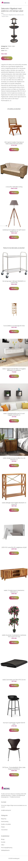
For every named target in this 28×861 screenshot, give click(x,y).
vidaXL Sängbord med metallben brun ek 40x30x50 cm (14, 458)
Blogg (2, 839)
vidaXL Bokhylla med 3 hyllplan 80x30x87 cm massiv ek (14, 503)
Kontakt (3, 842)
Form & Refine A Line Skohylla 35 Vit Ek (14, 325)
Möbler (9, 46)
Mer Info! (6, 58)
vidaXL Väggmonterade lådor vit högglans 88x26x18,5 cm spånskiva (14, 369)
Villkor (2, 845)
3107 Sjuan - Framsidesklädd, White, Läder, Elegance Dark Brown (14, 768)
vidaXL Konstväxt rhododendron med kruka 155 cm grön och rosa (14, 635)
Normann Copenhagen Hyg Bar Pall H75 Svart (14, 723)
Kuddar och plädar (6, 824)
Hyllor (13, 46)
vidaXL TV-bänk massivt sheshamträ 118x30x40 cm (14, 591)
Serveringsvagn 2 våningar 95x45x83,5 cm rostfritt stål (14, 281)
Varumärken (4, 829)
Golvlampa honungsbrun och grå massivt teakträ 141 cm (14, 230)
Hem (2, 13)
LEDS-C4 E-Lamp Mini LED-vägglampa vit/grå (14, 547)
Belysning (3, 818)
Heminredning (4, 821)
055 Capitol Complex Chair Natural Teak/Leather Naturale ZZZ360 (14, 142)
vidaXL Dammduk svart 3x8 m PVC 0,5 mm (14, 679)
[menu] (25, 3)
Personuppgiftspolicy (6, 847)
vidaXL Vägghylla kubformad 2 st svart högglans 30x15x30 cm (14, 414)
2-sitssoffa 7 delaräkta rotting (14, 187)
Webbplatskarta (5, 850)
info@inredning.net (6, 810)
